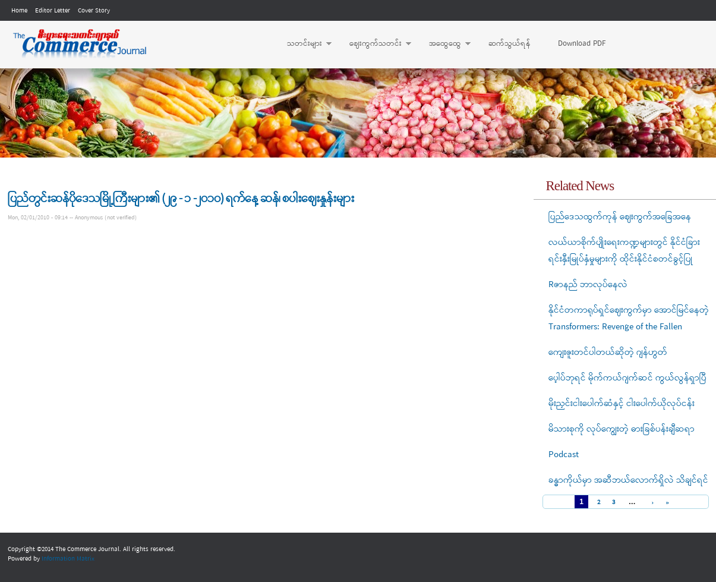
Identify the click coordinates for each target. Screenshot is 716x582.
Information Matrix (68, 558)
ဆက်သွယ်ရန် (509, 43)
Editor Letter (52, 10)
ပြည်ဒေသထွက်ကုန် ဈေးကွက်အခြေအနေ (619, 217)
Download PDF (581, 43)
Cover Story (94, 10)
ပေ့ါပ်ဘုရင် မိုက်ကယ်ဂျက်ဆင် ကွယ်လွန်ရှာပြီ (627, 378)
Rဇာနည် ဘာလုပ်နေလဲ (587, 285)
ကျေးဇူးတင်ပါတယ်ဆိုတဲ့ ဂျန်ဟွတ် (607, 352)
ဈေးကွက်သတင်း (374, 44)
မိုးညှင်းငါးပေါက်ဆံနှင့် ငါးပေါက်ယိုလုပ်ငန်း (621, 404)
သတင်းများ (303, 44)
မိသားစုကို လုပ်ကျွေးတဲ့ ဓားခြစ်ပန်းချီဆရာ (621, 429)
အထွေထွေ (444, 44)
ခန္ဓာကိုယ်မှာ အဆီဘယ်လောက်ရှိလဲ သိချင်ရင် (628, 480)
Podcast (563, 455)
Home (19, 10)
